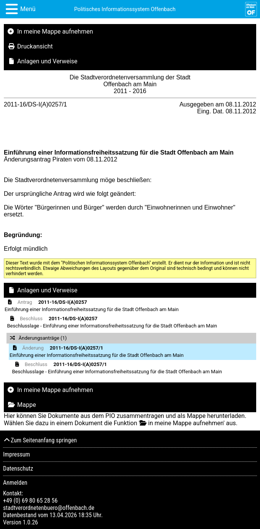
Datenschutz (18, 468)
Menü (28, 9)
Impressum (16, 454)
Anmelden (15, 482)
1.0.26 (30, 522)
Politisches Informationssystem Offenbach (125, 9)
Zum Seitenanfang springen (40, 440)
